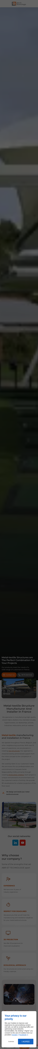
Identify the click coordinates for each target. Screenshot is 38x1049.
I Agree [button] (26, 1041)
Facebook (22, 1035)
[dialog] (19, 1029)
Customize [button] (11, 1041)
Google (14, 1035)
